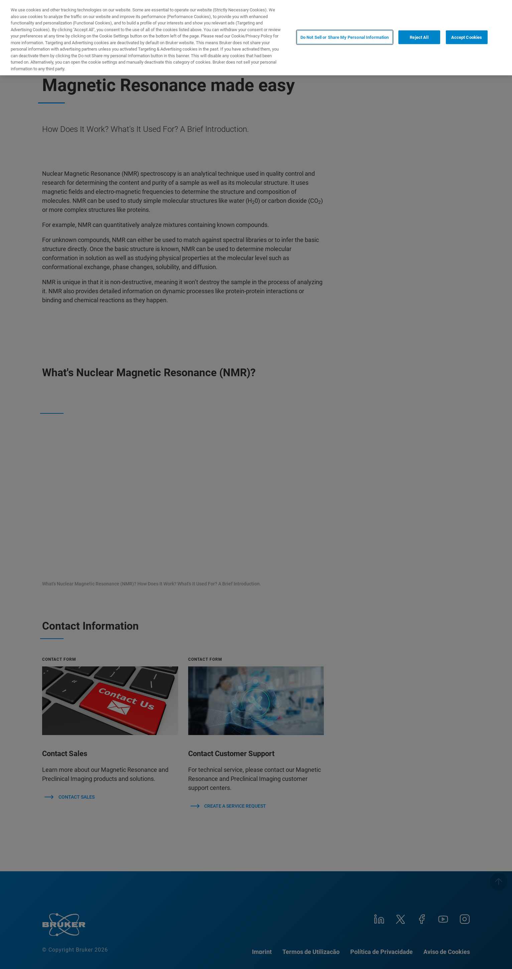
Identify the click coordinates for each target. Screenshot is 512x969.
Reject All (419, 36)
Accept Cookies (466, 36)
